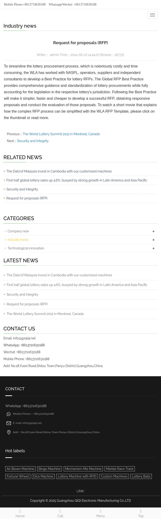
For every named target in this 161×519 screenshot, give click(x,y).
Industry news (18, 240)
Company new (18, 231)
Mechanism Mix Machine (83, 469)
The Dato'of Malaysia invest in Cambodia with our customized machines (59, 171)
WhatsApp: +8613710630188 (24, 345)
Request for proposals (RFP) (26, 198)
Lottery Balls (141, 476)
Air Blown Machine (20, 469)
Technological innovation (26, 248)
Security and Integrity (32, 141)
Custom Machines (114, 476)
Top (141, 513)
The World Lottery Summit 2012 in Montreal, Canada (61, 134)
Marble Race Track (119, 469)
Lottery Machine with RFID (77, 476)
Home (20, 513)
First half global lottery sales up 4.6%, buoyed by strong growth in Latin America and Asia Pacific (76, 180)
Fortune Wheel (18, 476)
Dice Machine (43, 476)
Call (60, 513)
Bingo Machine (50, 469)
